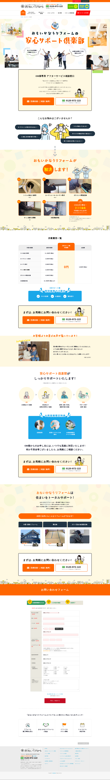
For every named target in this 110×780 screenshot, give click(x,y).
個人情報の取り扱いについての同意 (55, 694)
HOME (46, 748)
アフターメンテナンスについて (66, 758)
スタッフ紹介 (77, 758)
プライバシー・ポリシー (79, 761)
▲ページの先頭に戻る (83, 743)
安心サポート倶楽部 (63, 766)
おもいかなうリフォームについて (66, 748)
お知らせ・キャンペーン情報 (50, 751)
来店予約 (76, 753)
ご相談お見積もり (78, 751)
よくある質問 (62, 761)
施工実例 (46, 756)
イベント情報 (47, 753)
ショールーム (47, 758)
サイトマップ (85, 1)
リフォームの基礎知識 (64, 751)
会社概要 (60, 4)
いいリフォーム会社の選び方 (65, 756)
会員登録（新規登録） (49, 761)
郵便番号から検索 (59, 628)
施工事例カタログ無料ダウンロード (82, 748)
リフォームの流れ (63, 753)
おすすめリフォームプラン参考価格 (66, 763)
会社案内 (76, 756)
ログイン (76, 1)
